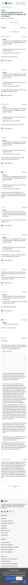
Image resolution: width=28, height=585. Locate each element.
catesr (4, 338)
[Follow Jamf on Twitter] (1, 511)
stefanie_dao (6, 234)
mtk (4, 69)
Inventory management (6, 552)
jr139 (4, 172)
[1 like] (6, 60)
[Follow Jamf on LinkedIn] (4, 511)
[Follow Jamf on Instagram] (10, 511)
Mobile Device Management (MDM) (9, 547)
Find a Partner (4, 533)
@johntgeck (5, 351)
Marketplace (4, 528)
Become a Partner (5, 530)
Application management (7, 549)
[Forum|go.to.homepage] (8, 3)
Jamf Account (4, 535)
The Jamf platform (5, 542)
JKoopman (6, 104)
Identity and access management (9, 559)
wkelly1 (5, 137)
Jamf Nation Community (7, 523)
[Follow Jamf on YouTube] (7, 511)
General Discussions (7, 7)
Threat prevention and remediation (9, 563)
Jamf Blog (3, 525)
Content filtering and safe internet (9, 566)
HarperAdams (6, 459)
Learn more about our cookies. (17, 575)
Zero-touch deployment (7, 544)
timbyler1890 (6, 36)
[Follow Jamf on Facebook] (13, 511)
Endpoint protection (6, 561)
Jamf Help (3, 518)
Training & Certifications (7, 521)
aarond (5, 269)
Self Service (4, 556)
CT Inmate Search (10, 471)
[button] (3, 3)
